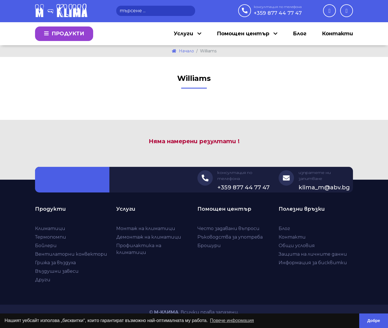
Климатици (50, 228)
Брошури (209, 245)
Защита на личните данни (313, 254)
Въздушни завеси (57, 271)
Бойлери (46, 245)
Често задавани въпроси (228, 228)
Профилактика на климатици (138, 249)
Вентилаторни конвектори (71, 254)
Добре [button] (373, 320)
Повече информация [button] (232, 320)
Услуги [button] (184, 33)
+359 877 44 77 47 (278, 10)
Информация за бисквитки (313, 262)
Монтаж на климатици (145, 228)
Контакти (337, 33)
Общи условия (297, 245)
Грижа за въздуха (55, 262)
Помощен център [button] (244, 33)
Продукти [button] (64, 33)
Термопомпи (50, 237)
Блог (300, 33)
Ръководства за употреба (230, 237)
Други (42, 279)
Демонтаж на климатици (148, 237)
